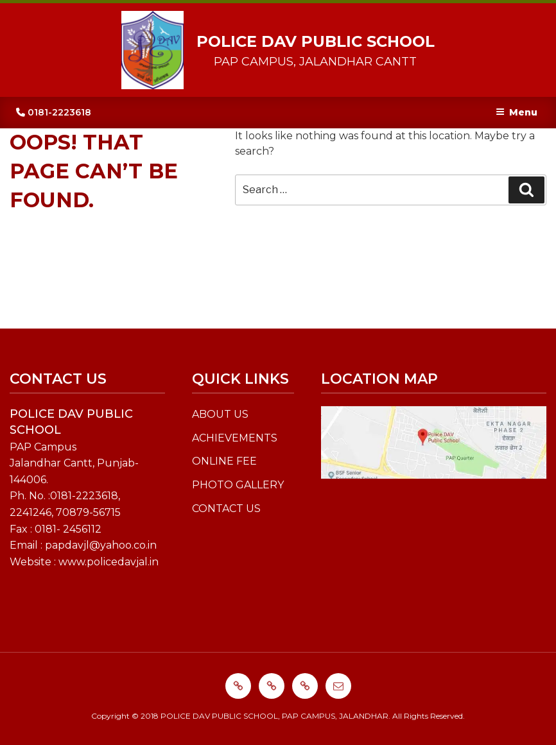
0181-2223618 (53, 112)
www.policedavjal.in (108, 562)
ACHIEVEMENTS (234, 438)
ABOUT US (220, 414)
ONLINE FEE (224, 461)
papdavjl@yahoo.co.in (101, 545)
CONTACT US (226, 508)
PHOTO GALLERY (238, 485)
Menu (516, 112)
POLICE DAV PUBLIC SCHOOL (315, 41)
